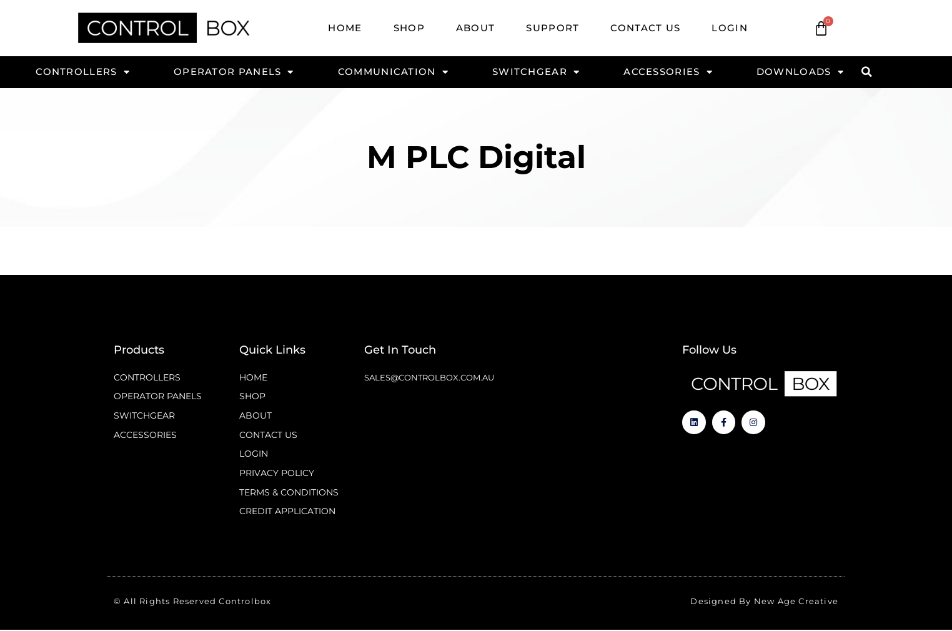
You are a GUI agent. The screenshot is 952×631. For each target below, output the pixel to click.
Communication (393, 71)
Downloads (800, 71)
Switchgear (536, 71)
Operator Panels (234, 71)
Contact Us (645, 28)
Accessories (668, 71)
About (475, 28)
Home (345, 28)
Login (730, 28)
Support (552, 28)
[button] (866, 71)
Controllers (83, 71)
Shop (409, 28)
